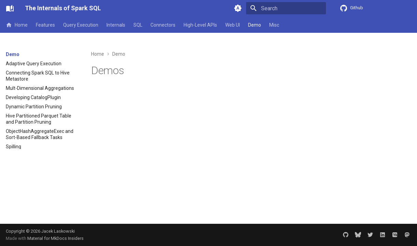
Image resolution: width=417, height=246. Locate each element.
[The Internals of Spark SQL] (10, 8)
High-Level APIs (200, 25)
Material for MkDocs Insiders (55, 238)
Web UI (232, 25)
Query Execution (80, 25)
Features (45, 25)
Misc (274, 25)
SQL (137, 25)
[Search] (286, 8)
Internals (115, 25)
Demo (254, 25)
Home (17, 25)
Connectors (162, 25)
